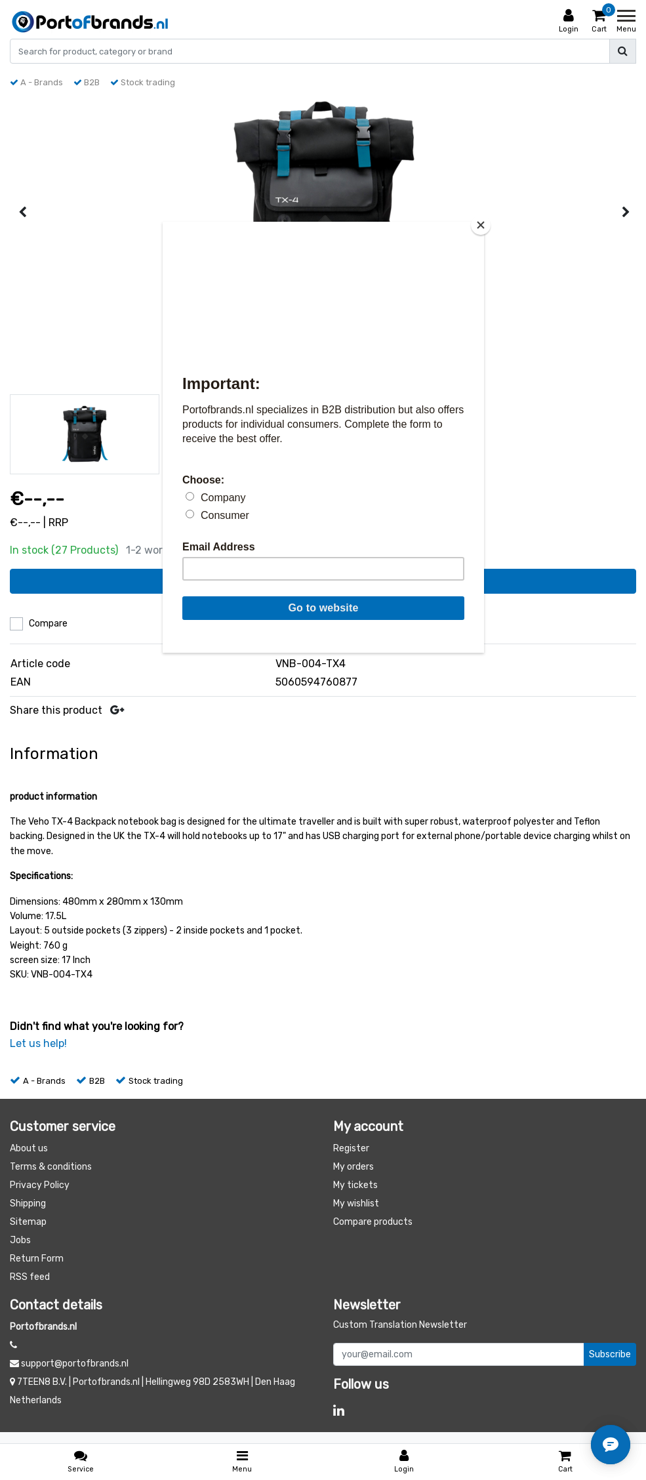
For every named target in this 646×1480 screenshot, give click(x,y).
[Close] (481, 225)
